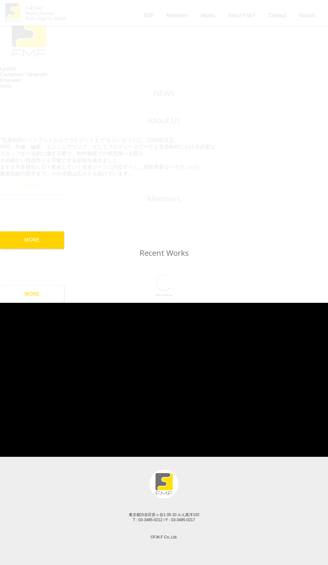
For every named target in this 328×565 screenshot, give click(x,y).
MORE (32, 240)
